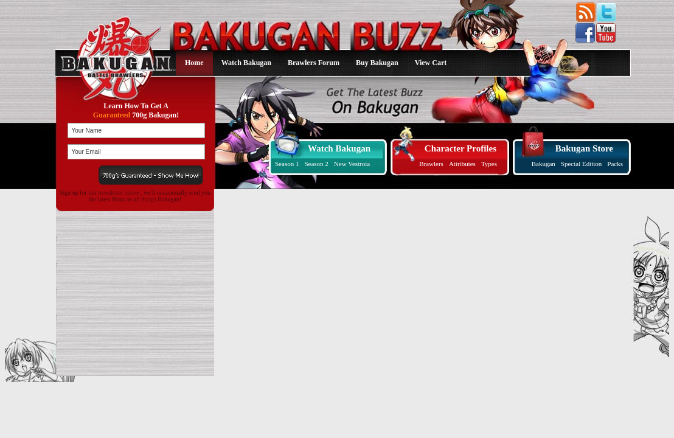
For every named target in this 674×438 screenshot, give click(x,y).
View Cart (431, 62)
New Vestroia (352, 163)
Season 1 (287, 163)
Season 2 (316, 163)
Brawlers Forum (313, 62)
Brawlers (431, 163)
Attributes (462, 163)
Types (489, 163)
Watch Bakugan (246, 62)
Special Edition (581, 163)
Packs (615, 163)
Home (194, 62)
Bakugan (543, 163)
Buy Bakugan (377, 62)
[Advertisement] (133, 294)
